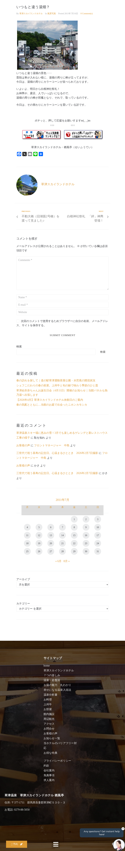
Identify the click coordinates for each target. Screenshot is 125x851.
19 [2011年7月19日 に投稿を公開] (39, 543)
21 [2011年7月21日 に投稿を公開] (62, 543)
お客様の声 (23, 445)
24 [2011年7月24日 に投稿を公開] (98, 543)
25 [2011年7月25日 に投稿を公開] (27, 551)
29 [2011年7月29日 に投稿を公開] (74, 551)
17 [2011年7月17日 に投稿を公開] (98, 535)
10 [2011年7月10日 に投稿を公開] (98, 527)
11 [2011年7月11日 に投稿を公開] (27, 535)
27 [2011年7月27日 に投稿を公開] (50, 551)
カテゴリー (23, 603)
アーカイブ (23, 579)
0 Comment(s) (87, 13)
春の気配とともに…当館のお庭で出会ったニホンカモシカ (51, 404)
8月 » (67, 561)
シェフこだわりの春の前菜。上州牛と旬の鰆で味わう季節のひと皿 (57, 385)
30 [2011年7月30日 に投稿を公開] (86, 551)
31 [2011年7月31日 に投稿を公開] (98, 551)
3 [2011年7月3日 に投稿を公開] (97, 519)
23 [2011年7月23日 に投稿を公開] (86, 543)
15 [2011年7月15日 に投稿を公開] (74, 535)
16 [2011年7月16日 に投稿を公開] (86, 535)
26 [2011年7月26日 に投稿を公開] (39, 551)
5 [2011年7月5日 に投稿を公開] (39, 527)
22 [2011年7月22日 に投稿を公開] (74, 543)
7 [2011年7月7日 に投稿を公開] (62, 527)
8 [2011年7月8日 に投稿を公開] (74, 527)
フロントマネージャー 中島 (51, 445)
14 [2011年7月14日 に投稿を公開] (62, 535)
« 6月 (58, 561)
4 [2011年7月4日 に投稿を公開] (27, 527)
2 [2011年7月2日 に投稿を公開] (86, 519)
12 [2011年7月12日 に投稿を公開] (39, 535)
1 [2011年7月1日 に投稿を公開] (74, 519)
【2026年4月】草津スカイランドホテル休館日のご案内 (49, 399)
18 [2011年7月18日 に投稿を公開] (27, 543)
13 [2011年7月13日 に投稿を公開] (50, 535)
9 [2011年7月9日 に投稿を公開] (86, 527)
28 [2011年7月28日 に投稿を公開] (62, 551)
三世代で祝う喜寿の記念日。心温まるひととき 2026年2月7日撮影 (57, 453)
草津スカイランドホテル (31, 13)
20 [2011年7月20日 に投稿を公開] (50, 543)
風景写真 (51, 13)
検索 (19, 346)
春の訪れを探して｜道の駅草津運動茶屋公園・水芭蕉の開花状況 (55, 380)
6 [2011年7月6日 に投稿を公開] (50, 527)
